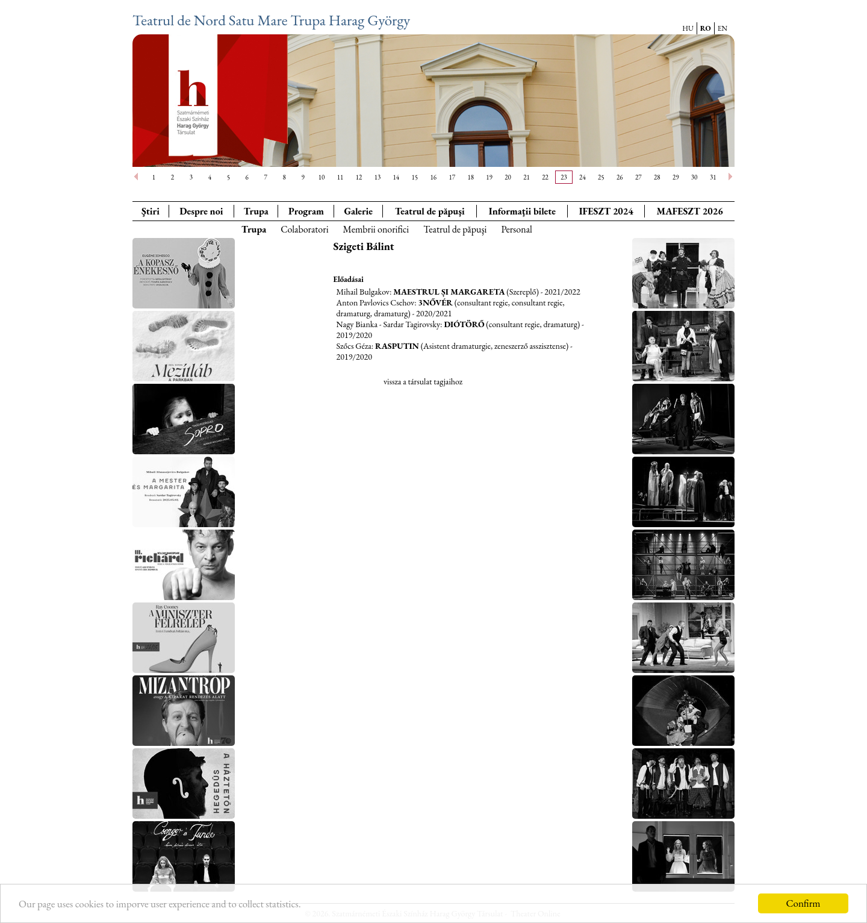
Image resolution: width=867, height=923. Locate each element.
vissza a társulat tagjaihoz (423, 381)
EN (722, 28)
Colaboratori (304, 229)
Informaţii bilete (522, 211)
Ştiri (150, 211)
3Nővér (435, 302)
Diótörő (464, 324)
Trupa (255, 211)
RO (705, 28)
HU (688, 28)
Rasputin (397, 345)
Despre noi (201, 211)
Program (306, 211)
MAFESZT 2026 (689, 211)
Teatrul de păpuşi (454, 229)
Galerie (358, 211)
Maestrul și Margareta (449, 291)
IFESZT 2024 (606, 211)
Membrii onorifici (376, 229)
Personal (516, 229)
